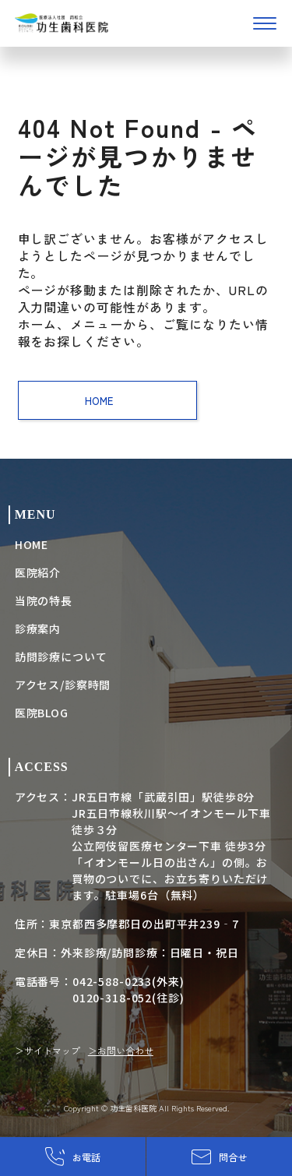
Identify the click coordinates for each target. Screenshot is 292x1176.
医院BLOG (42, 712)
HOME (107, 400)
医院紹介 (38, 572)
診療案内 (38, 628)
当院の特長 (43, 600)
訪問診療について (61, 656)
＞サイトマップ (47, 1050)
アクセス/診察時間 (63, 684)
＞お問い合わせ (120, 1050)
